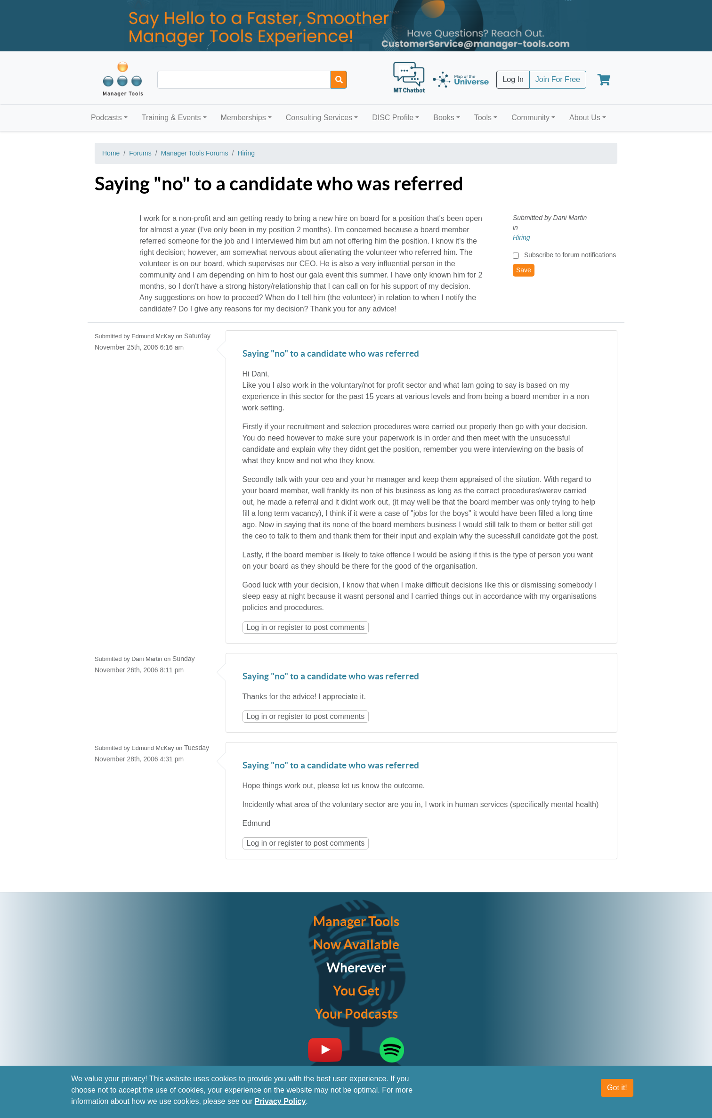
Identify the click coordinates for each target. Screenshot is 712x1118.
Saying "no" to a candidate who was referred (331, 354)
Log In (512, 79)
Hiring (246, 153)
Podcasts (106, 118)
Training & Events (171, 118)
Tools (483, 118)
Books (443, 118)
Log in (257, 627)
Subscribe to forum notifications (570, 255)
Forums (140, 153)
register (290, 627)
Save (523, 270)
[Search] (339, 80)
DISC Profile (392, 118)
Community (530, 118)
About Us (584, 118)
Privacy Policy (280, 1101)
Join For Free (557, 79)
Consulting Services (319, 118)
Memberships (243, 118)
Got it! (617, 1088)
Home (111, 153)
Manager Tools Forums (194, 153)
